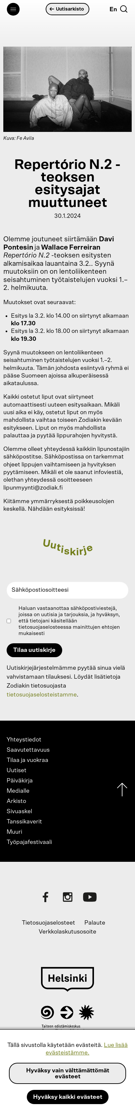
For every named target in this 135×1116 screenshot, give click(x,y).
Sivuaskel (19, 812)
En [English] (113, 10)
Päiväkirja (20, 781)
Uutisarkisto (67, 9)
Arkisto (16, 801)
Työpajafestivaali (29, 842)
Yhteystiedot (24, 740)
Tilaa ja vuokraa (27, 760)
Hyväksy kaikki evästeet (67, 1097)
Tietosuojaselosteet (48, 923)
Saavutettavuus (28, 750)
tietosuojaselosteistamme (42, 695)
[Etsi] (123, 9)
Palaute (94, 923)
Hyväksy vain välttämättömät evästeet (67, 1074)
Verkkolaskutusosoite (67, 932)
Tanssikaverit (24, 822)
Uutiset (16, 771)
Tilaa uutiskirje (34, 650)
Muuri (14, 832)
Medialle (18, 791)
